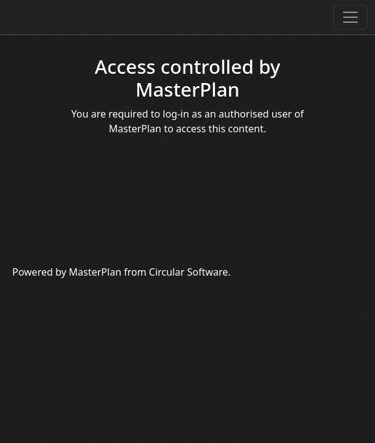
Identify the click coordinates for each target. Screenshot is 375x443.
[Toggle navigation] (350, 17)
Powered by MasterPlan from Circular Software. (121, 272)
